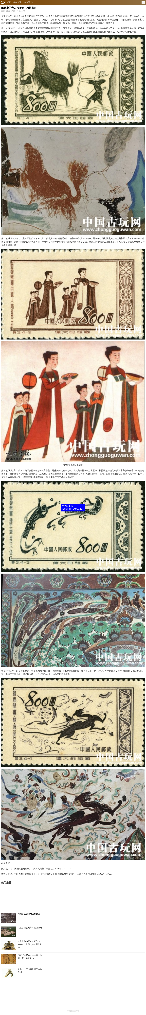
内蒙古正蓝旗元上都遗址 (29, 914)
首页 (8, 2)
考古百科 (28, 2)
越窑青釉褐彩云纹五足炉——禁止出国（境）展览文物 (30, 944)
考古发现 (17, 2)
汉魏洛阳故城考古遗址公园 (30, 928)
